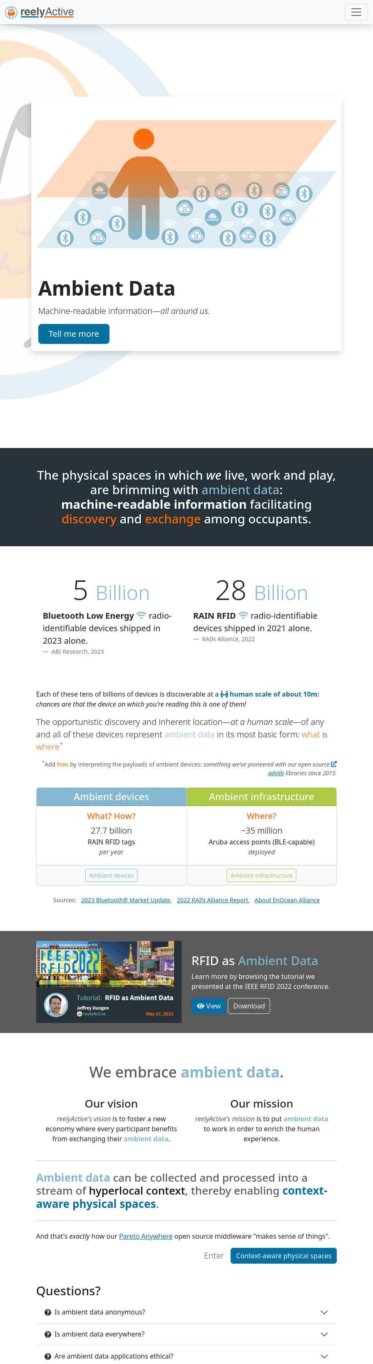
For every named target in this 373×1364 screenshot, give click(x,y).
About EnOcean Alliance (287, 900)
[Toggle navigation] (356, 12)
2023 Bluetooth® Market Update (126, 900)
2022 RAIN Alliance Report (212, 900)
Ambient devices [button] (111, 875)
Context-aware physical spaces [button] (283, 1255)
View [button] (209, 1006)
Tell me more (74, 333)
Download (249, 1006)
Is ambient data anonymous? (95, 1312)
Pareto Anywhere (146, 1236)
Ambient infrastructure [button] (261, 875)
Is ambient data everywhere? (94, 1334)
